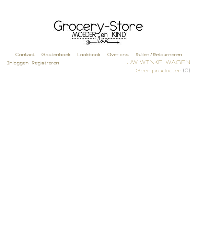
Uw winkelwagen (158, 62)
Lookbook (88, 54)
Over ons (118, 54)
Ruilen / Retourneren (159, 54)
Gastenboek (55, 54)
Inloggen (17, 63)
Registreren (45, 63)
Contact (24, 54)
